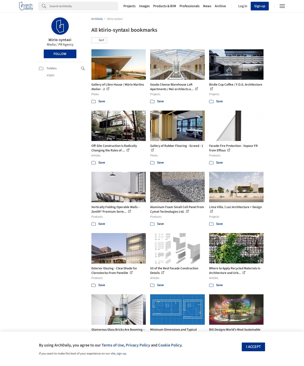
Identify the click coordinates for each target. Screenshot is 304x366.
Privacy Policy (138, 345)
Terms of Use (113, 345)
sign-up (121, 353)
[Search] (84, 6)
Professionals (190, 6)
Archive (220, 6)
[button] (99, 40)
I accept (253, 346)
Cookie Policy (169, 345)
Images (144, 6)
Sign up (259, 6)
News (207, 6)
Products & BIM (164, 6)
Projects (129, 6)
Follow (60, 53)
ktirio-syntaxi (60, 40)
